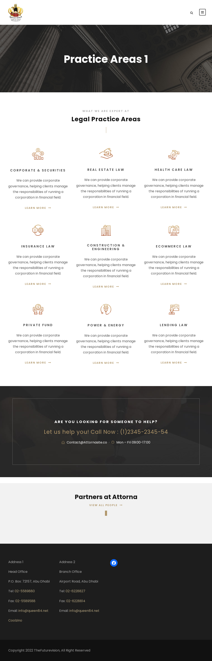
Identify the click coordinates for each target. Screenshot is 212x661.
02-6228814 (75, 601)
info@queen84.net (33, 610)
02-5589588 (25, 601)
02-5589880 (25, 591)
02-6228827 (75, 591)
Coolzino (15, 620)
